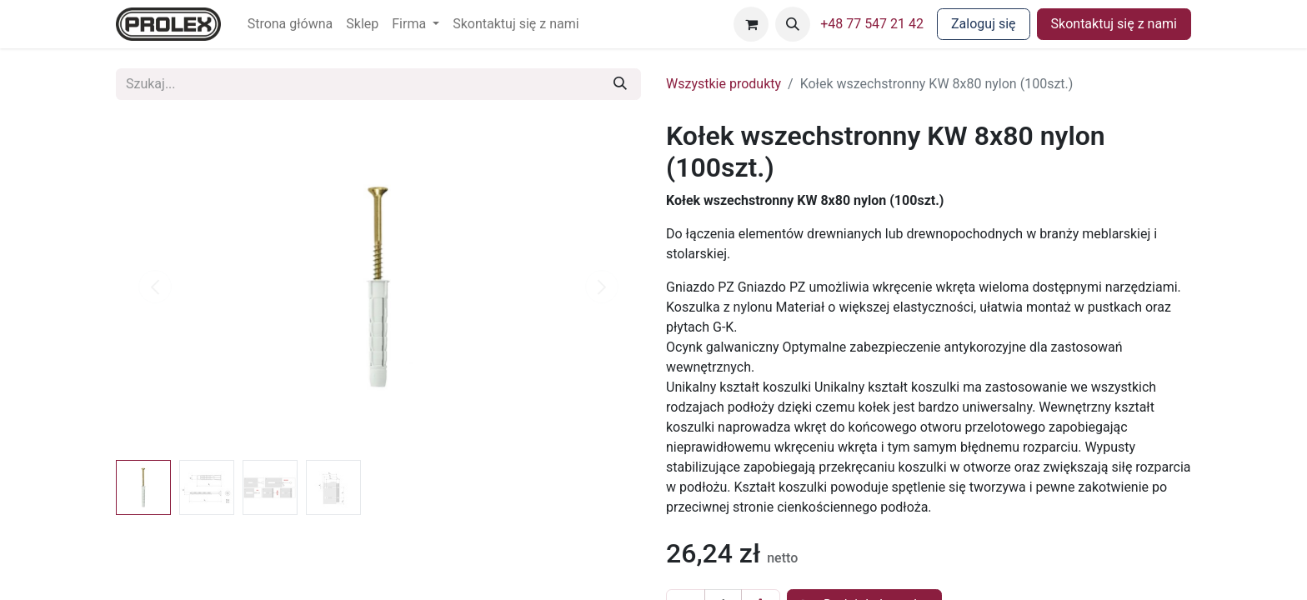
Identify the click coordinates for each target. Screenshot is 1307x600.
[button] (792, 24)
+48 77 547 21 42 (872, 24)
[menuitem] (290, 24)
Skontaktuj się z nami (1114, 24)
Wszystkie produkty (723, 84)
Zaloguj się (983, 24)
